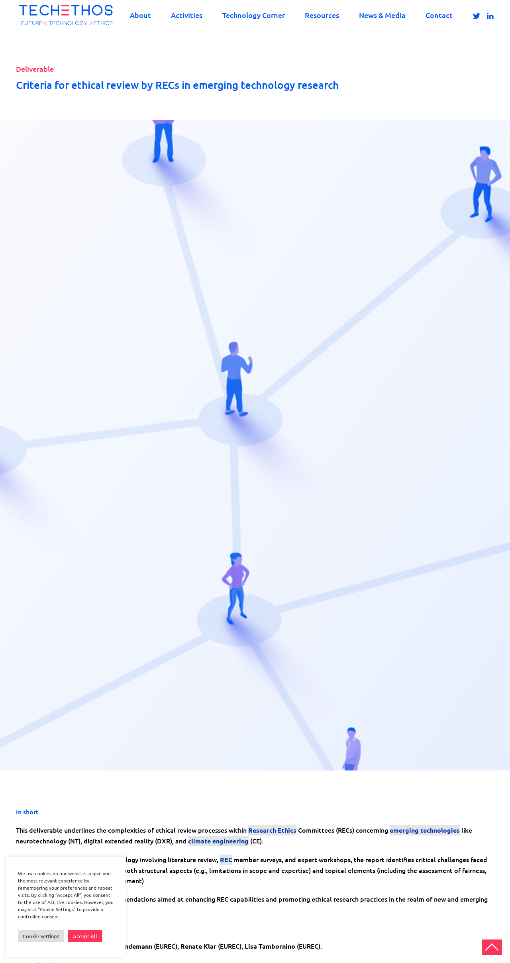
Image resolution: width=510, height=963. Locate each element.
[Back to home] (66, 15)
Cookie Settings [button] (41, 936)
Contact (439, 15)
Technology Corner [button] (253, 15)
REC (226, 859)
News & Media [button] (382, 15)
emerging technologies (425, 830)
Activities (186, 15)
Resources (322, 15)
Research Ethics (272, 830)
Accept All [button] (85, 936)
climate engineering (218, 841)
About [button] (140, 15)
